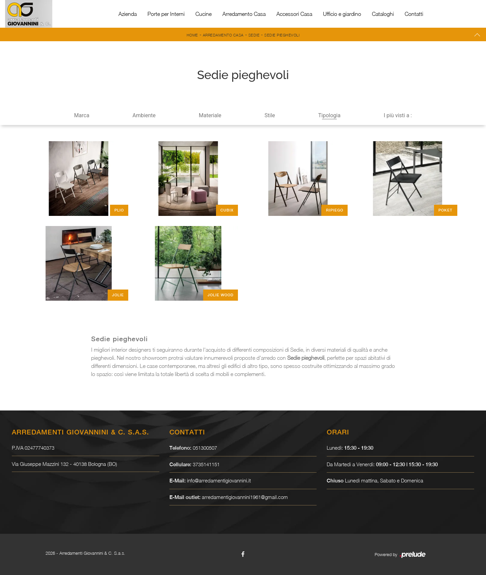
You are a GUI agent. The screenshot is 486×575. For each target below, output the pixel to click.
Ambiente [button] (144, 115)
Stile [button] (270, 115)
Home (192, 35)
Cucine (203, 14)
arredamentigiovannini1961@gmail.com (245, 497)
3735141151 (206, 464)
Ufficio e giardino (342, 14)
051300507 (205, 448)
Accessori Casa (294, 14)
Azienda (127, 14)
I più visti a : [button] (398, 115)
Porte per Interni (166, 14)
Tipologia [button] (329, 115)
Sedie (254, 35)
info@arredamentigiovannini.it (219, 480)
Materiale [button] (210, 115)
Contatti (414, 14)
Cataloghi (383, 14)
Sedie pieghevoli (281, 35)
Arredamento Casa (244, 14)
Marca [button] (81, 115)
